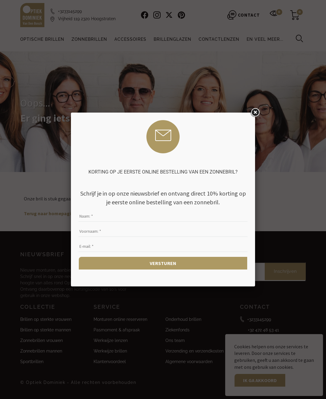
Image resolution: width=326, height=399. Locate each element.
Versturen (163, 263)
